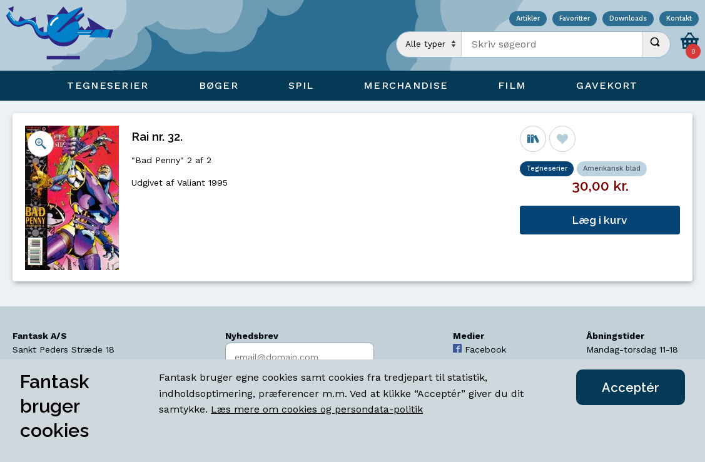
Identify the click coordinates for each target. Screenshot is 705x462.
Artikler (528, 19)
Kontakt (679, 19)
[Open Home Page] (65, 35)
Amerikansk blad (612, 168)
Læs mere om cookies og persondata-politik (317, 409)
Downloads (628, 19)
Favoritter (574, 19)
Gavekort (606, 85)
